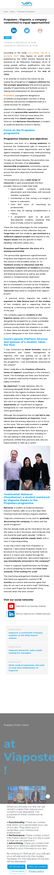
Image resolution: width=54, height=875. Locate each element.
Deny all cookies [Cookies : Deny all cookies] (37, 866)
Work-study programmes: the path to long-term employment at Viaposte (26, 668)
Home (6, 12)
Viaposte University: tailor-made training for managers (25, 651)
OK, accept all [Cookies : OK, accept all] (16, 866)
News (13, 12)
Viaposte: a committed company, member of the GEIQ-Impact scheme (26, 635)
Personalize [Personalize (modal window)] (17, 871)
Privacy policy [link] (36, 871)
